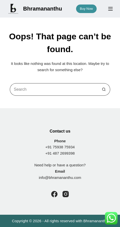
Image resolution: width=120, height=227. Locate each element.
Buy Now (86, 9)
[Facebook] (54, 194)
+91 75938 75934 (60, 147)
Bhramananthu (95, 221)
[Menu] (110, 9)
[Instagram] (66, 194)
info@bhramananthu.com (60, 177)
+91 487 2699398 (60, 153)
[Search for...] (54, 89)
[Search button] (104, 89)
